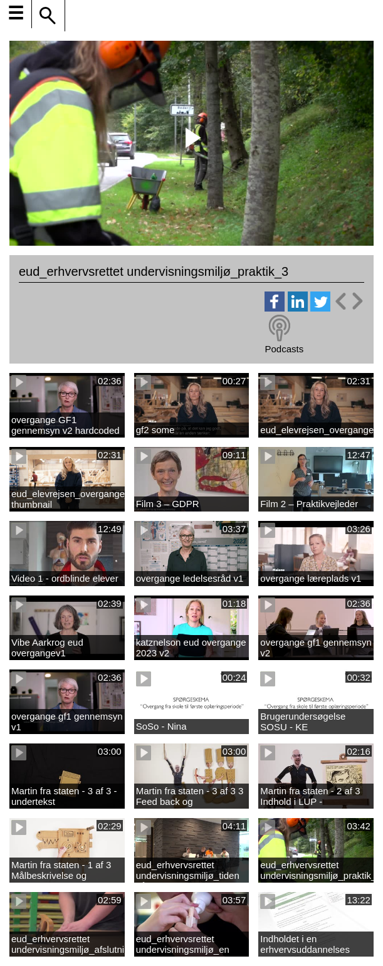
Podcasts (284, 349)
